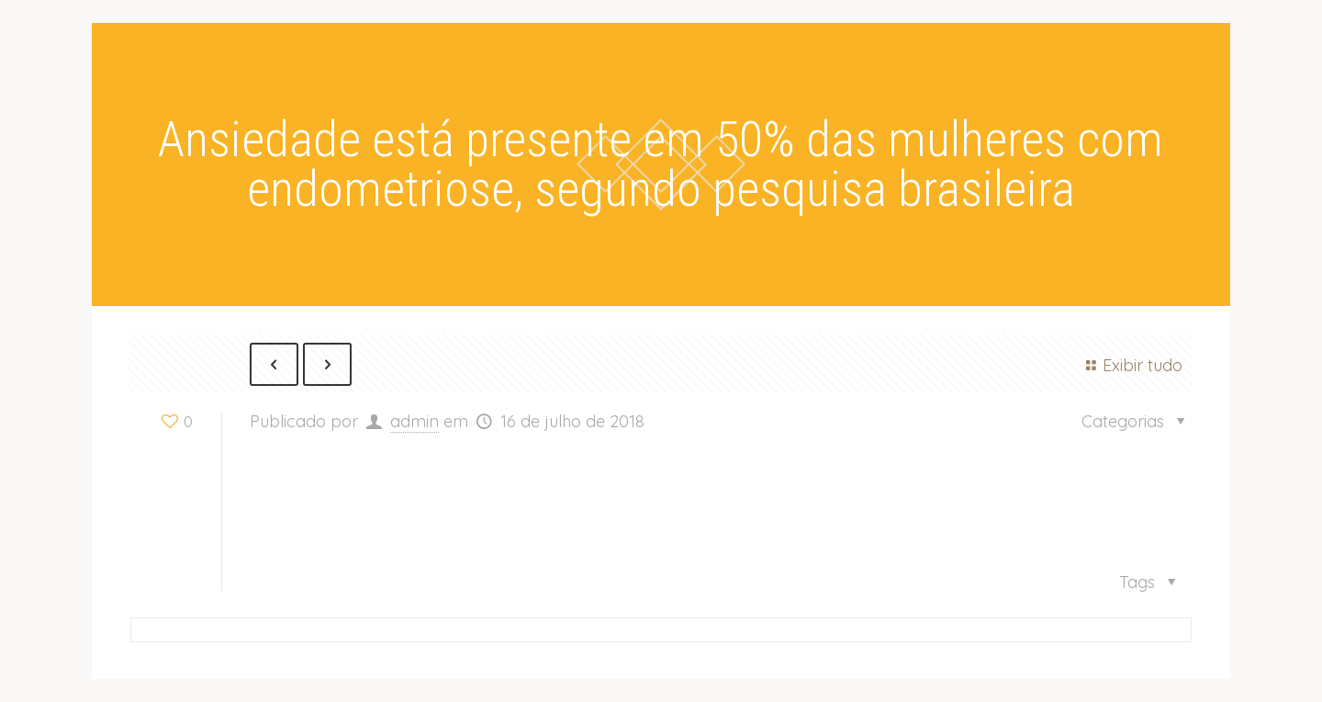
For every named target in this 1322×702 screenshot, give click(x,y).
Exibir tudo (1131, 365)
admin (414, 421)
